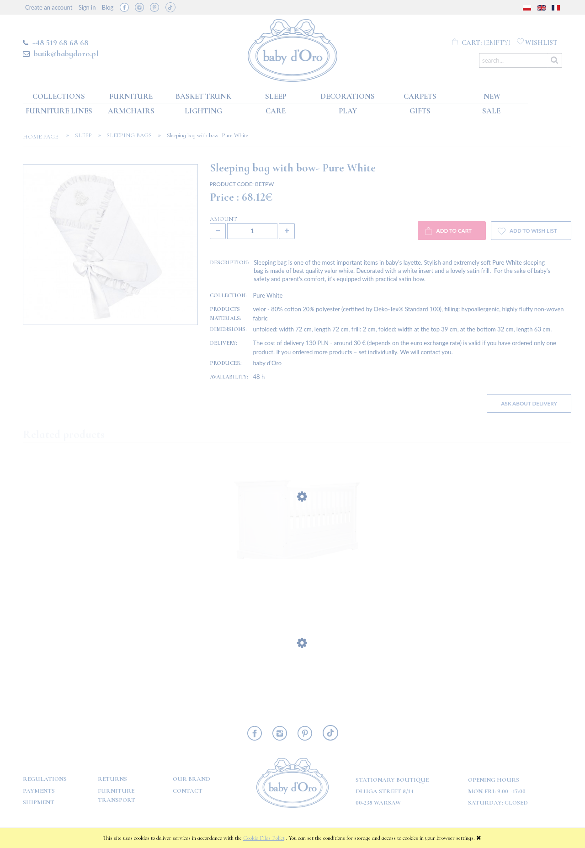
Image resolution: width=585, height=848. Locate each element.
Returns (112, 779)
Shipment (38, 802)
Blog (107, 7)
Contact (187, 791)
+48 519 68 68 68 (60, 42)
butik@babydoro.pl (66, 53)
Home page (43, 136)
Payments (39, 791)
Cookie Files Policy (264, 838)
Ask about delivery (529, 403)
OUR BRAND (191, 779)
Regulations (45, 779)
